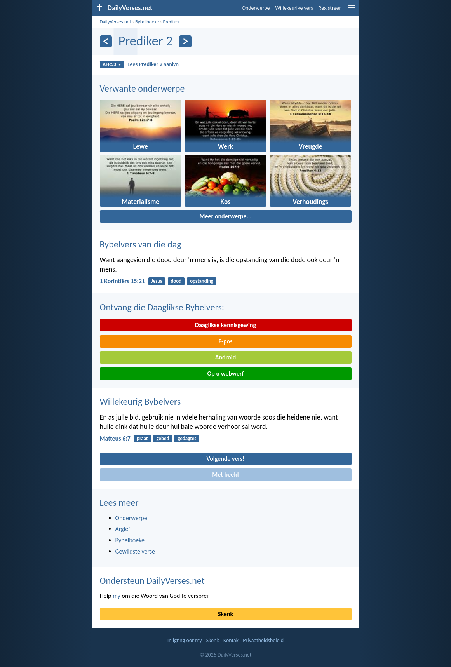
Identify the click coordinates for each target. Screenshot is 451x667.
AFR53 (112, 64)
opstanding (201, 281)
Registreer (330, 8)
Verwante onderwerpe (142, 88)
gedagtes (187, 438)
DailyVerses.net (115, 21)
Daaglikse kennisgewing (225, 325)
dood (176, 281)
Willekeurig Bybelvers (140, 401)
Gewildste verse (135, 551)
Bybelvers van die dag (140, 244)
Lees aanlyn (153, 64)
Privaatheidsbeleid (263, 640)
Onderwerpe (256, 8)
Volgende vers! (225, 458)
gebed (162, 438)
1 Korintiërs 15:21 (122, 281)
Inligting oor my (184, 640)
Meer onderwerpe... (225, 216)
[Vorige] (106, 41)
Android (225, 357)
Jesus (156, 281)
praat (142, 438)
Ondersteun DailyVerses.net (152, 580)
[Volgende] (185, 41)
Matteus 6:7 (115, 438)
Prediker (171, 21)
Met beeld (225, 474)
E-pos (226, 341)
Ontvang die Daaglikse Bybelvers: (162, 307)
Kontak (231, 640)
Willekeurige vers (294, 8)
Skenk (225, 614)
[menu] (351, 10)
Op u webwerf (225, 373)
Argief (123, 529)
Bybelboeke (147, 21)
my (116, 595)
